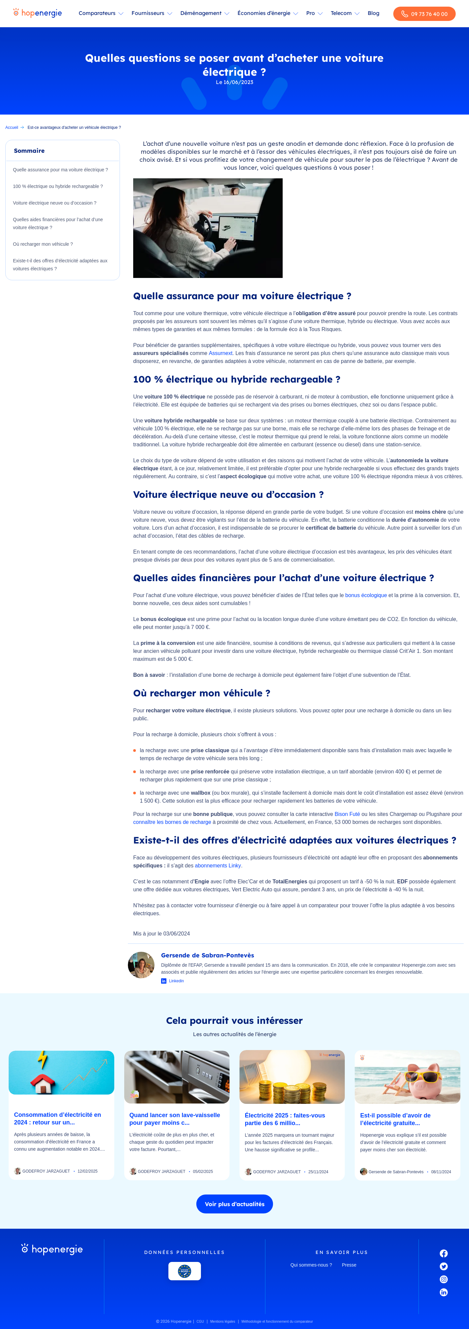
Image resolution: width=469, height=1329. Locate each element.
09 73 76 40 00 (424, 14)
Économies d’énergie (263, 13)
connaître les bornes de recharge (172, 822)
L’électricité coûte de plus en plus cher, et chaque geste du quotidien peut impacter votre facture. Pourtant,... (172, 1142)
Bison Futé (347, 814)
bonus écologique (366, 595)
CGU (200, 1321)
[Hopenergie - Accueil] (37, 13)
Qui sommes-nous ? (311, 1265)
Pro (310, 13)
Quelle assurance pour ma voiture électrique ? (60, 169)
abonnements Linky (218, 865)
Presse (349, 1265)
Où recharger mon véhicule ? (43, 244)
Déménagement (201, 13)
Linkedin (176, 981)
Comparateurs (97, 13)
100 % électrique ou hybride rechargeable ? (58, 186)
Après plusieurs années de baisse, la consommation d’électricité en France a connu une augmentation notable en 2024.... (59, 1142)
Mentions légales (222, 1321)
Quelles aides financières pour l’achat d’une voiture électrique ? (58, 223)
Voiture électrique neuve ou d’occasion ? (54, 203)
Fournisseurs (148, 13)
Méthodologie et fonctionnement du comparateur (277, 1321)
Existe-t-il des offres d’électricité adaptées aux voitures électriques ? (60, 264)
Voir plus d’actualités (234, 1203)
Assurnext (221, 353)
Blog (373, 13)
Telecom (341, 13)
